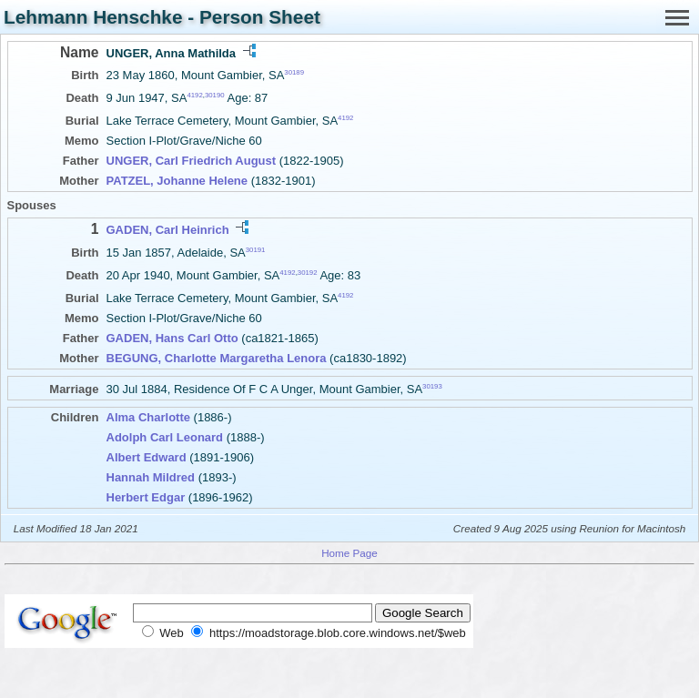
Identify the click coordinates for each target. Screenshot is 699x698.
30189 (294, 72)
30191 (256, 249)
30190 (215, 95)
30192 (308, 272)
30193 (432, 386)
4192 (194, 95)
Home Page (349, 553)
